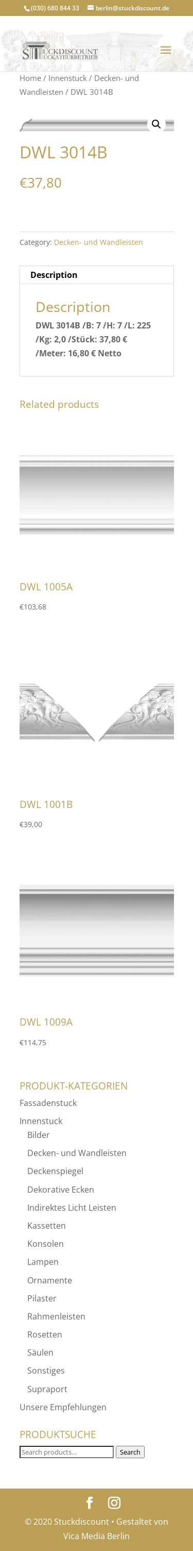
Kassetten (46, 1225)
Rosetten (44, 1334)
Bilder (38, 1135)
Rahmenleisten (56, 1316)
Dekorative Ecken (60, 1189)
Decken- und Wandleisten (98, 242)
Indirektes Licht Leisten (71, 1207)
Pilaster (42, 1298)
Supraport (47, 1389)
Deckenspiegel (55, 1171)
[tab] (96, 275)
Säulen (40, 1352)
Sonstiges (46, 1370)
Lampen (43, 1261)
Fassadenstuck (48, 1103)
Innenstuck (67, 78)
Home (30, 78)
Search (130, 1452)
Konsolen (45, 1243)
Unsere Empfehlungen (63, 1407)
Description (54, 274)
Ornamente (49, 1280)
